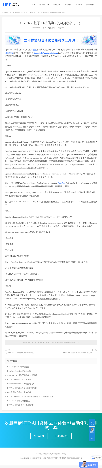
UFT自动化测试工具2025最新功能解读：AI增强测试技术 (30, 397)
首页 (33, 5)
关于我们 (90, 5)
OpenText (62, 183)
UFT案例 (67, 5)
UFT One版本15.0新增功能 (18, 367)
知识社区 (43, 5)
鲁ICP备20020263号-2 (74, 460)
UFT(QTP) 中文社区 (42, 342)
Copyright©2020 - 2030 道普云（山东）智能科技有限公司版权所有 (43, 460)
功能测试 (9, 53)
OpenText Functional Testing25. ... (20, 371)
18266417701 (61, 437)
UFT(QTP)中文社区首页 (18, 12)
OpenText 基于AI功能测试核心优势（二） (80, 353)
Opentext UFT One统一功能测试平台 (19, 353)
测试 (35, 50)
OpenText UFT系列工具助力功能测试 (22, 375)
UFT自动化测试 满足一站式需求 (20, 405)
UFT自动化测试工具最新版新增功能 (22, 388)
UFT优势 (56, 5)
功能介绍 (32, 12)
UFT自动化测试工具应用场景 (19, 380)
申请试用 (39, 437)
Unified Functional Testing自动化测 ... (21, 384)
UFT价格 (78, 5)
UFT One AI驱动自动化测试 (18, 401)
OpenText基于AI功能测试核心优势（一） (51, 23)
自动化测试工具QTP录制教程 (19, 392)
